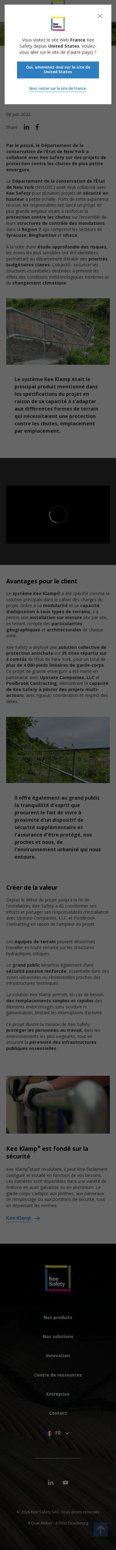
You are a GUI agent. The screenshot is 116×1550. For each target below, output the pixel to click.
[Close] (100, 16)
